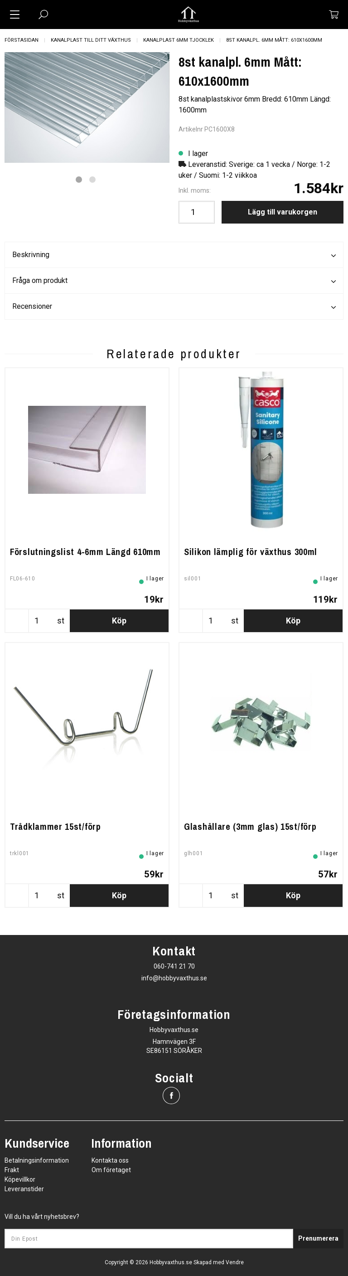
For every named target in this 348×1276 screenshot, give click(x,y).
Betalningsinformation (37, 1160)
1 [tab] (79, 179)
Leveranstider (24, 1189)
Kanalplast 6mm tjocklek (178, 40)
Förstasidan (22, 40)
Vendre (235, 1262)
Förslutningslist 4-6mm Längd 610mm (85, 551)
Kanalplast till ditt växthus (91, 40)
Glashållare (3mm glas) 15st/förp (250, 826)
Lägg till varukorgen (282, 212)
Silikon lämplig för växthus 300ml (250, 551)
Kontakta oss (110, 1160)
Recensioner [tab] (174, 307)
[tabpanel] (87, 107)
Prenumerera (318, 1238)
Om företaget (111, 1170)
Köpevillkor (20, 1179)
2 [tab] (92, 179)
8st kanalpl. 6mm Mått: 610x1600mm (274, 40)
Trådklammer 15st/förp (55, 826)
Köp (119, 620)
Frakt (12, 1170)
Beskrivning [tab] (174, 255)
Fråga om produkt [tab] (174, 281)
